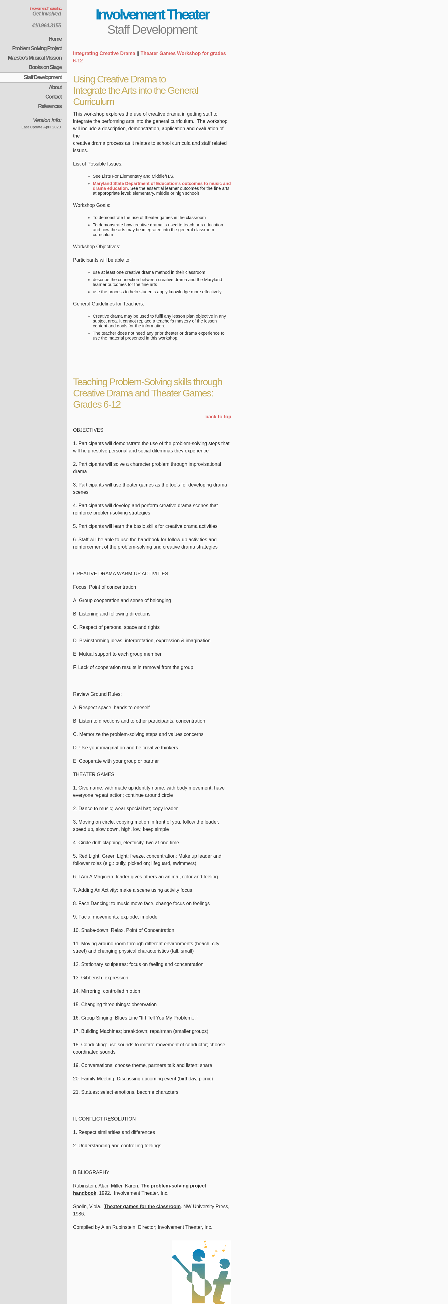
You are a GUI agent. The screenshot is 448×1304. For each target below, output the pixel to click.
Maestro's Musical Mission (34, 58)
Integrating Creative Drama (104, 53)
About (55, 87)
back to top (218, 416)
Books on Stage (45, 67)
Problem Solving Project (36, 48)
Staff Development (42, 77)
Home (55, 39)
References (49, 106)
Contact (53, 97)
